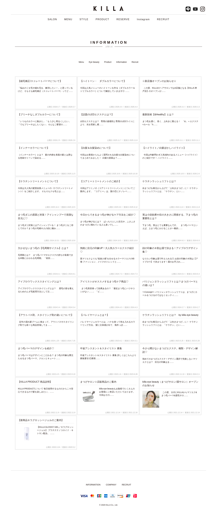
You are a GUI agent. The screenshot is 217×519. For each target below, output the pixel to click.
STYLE (84, 19)
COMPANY (111, 484)
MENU (68, 19)
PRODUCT (102, 19)
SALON (52, 19)
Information (121, 62)
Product (107, 62)
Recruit (135, 62)
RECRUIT (163, 19)
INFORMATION (93, 484)
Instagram (143, 19)
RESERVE (123, 19)
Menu (81, 62)
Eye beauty (94, 62)
